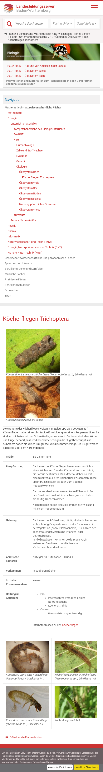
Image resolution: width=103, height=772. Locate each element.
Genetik (20, 161)
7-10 (50, 36)
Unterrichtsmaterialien (32, 36)
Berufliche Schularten (17, 284)
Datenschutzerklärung (43, 762)
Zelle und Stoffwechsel (29, 150)
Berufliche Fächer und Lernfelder (24, 268)
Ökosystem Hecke (30, 198)
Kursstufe (19, 215)
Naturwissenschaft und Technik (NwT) (30, 241)
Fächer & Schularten (20, 33)
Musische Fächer (15, 274)
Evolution (21, 155)
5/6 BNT (18, 134)
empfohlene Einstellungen (86, 767)
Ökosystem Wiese (35, 70)
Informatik (14, 236)
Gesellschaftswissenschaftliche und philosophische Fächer (40, 258)
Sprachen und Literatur (18, 263)
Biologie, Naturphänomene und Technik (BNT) (35, 247)
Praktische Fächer (15, 279)
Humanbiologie (25, 145)
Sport (8, 295)
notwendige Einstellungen (59, 767)
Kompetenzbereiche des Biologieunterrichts (39, 129)
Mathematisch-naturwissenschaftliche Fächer (61, 33)
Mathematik (15, 112)
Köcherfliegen (70, 625)
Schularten (11, 290)
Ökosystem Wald (29, 182)
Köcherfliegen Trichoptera (38, 177)
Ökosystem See (28, 188)
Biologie (12, 36)
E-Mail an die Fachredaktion (26, 737)
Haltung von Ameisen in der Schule (45, 65)
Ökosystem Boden (30, 193)
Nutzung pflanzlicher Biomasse (37, 204)
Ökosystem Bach (78, 36)
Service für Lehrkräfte (23, 220)
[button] (62, 23)
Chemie (12, 231)
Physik (12, 225)
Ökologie (60, 36)
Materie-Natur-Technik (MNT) (25, 252)
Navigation (13, 100)
